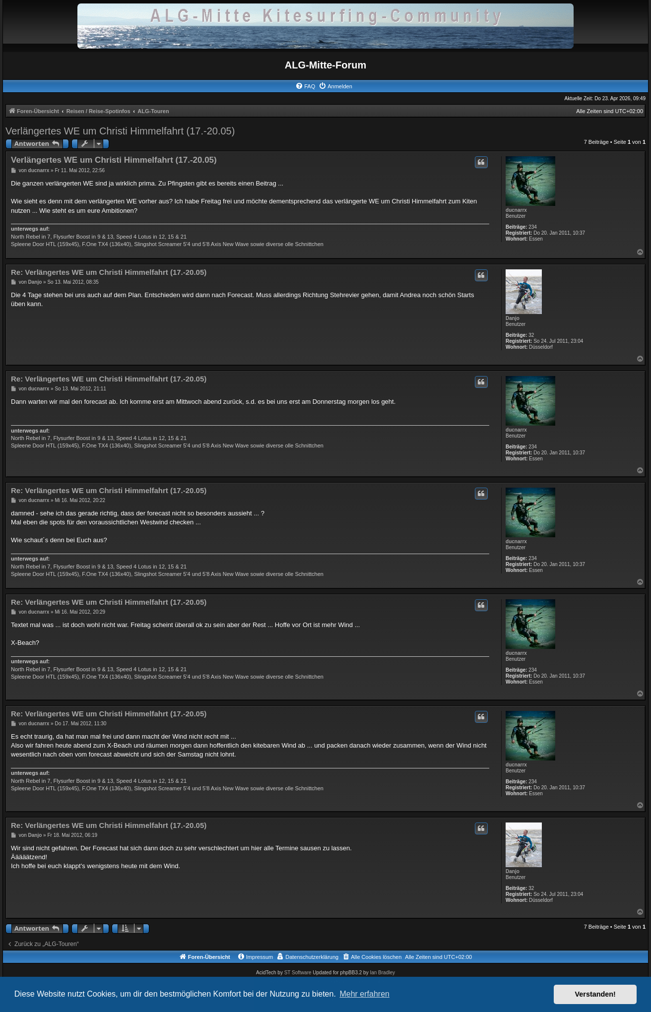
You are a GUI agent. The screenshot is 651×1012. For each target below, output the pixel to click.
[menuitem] (305, 86)
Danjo (513, 318)
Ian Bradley (382, 972)
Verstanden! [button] (595, 994)
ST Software (298, 972)
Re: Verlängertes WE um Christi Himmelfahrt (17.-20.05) (108, 272)
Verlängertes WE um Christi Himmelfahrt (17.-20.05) (120, 131)
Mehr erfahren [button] (364, 994)
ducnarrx (516, 210)
